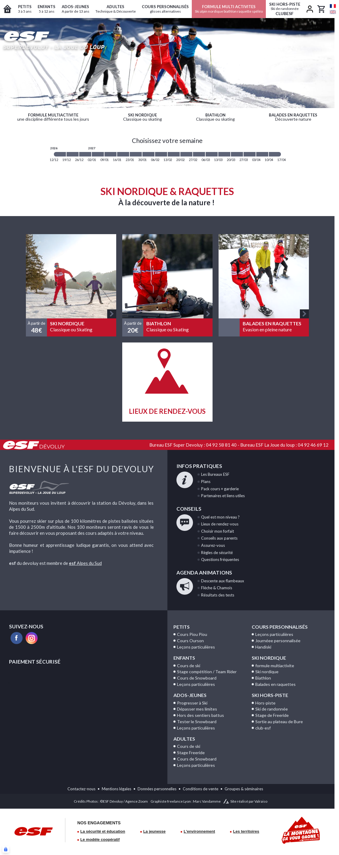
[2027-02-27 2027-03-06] (199, 154)
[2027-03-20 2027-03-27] (237, 154)
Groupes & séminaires (244, 788)
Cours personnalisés (280, 627)
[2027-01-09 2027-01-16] (110, 154)
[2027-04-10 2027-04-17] (275, 154)
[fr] (333, 6)
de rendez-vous (219, 524)
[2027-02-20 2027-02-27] (186, 154)
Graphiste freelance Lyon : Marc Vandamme (186, 801)
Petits (181, 627)
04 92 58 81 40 (221, 445)
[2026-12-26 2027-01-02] (85, 154)
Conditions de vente (200, 788)
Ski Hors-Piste (270, 695)
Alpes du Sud (85, 563)
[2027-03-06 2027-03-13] (212, 154)
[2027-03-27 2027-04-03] (250, 154)
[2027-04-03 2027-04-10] (262, 154)
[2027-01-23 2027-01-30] (136, 154)
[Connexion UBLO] (5, 849)
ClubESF (284, 9)
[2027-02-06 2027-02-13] (161, 154)
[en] (333, 12)
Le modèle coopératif (100, 839)
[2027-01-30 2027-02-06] (148, 154)
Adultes (184, 739)
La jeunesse (154, 831)
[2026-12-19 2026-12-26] (73, 154)
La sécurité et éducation (102, 831)
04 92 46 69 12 (313, 445)
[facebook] (17, 638)
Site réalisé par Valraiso (248, 801)
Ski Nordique (269, 658)
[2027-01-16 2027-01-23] (123, 154)
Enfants (184, 658)
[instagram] (32, 638)
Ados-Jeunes (190, 695)
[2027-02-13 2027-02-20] (174, 154)
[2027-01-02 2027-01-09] (98, 154)
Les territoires (246, 831)
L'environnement (199, 831)
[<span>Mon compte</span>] (309, 9)
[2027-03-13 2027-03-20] (224, 154)
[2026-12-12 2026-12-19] (60, 154)
